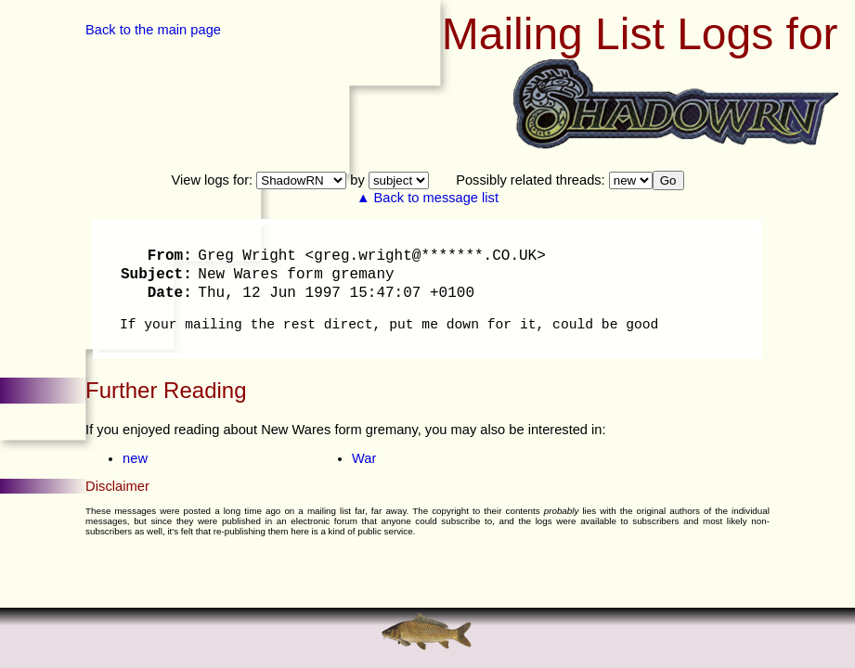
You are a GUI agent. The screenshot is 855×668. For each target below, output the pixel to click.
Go (668, 180)
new (135, 458)
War (364, 458)
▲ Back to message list (427, 197)
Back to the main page (153, 29)
